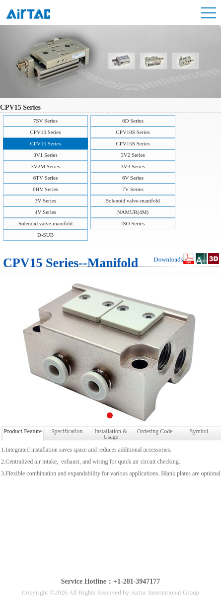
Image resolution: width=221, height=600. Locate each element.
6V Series (133, 178)
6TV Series (45, 178)
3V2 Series (133, 155)
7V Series (133, 189)
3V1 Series (45, 155)
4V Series (45, 212)
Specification (66, 431)
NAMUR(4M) (133, 212)
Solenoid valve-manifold (133, 200)
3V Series (45, 200)
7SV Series (45, 121)
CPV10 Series (45, 132)
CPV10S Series (132, 132)
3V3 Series (133, 166)
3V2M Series (45, 166)
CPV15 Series (45, 143)
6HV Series (45, 189)
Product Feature (23, 431)
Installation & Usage (110, 433)
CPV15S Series (132, 143)
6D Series (133, 121)
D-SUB (45, 235)
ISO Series (133, 223)
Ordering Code (155, 431)
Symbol (199, 431)
